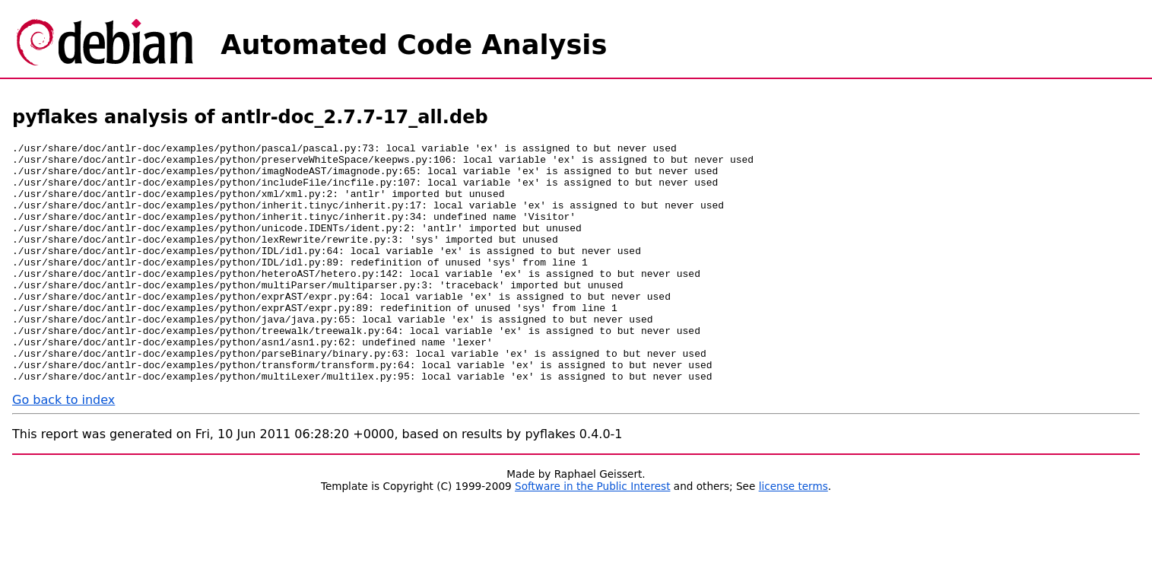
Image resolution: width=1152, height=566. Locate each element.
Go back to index (63, 447)
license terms (793, 534)
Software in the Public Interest (593, 534)
